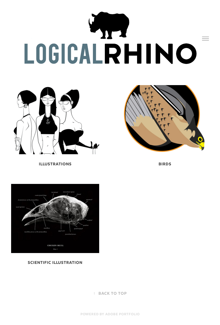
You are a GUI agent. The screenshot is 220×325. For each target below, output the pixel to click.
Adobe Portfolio (122, 314)
